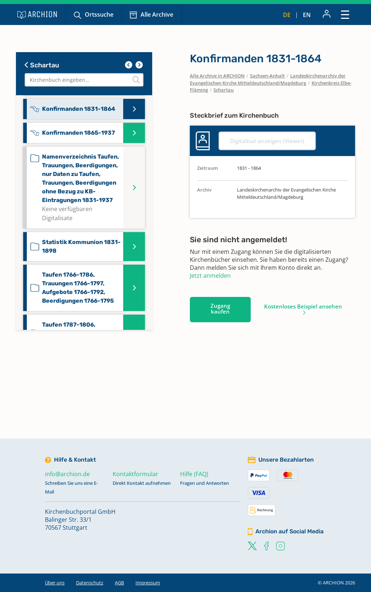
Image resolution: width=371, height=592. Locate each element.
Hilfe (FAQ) (194, 474)
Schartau (42, 65)
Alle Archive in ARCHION (217, 75)
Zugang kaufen (220, 308)
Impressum (148, 582)
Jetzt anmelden (210, 276)
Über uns (54, 582)
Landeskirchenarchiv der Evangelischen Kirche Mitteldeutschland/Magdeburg (268, 79)
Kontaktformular (135, 474)
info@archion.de (67, 474)
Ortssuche (99, 14)
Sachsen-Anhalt (267, 75)
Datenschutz (89, 582)
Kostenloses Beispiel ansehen (303, 306)
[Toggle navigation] (345, 14)
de (287, 15)
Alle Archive (157, 14)
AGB (119, 582)
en (307, 15)
